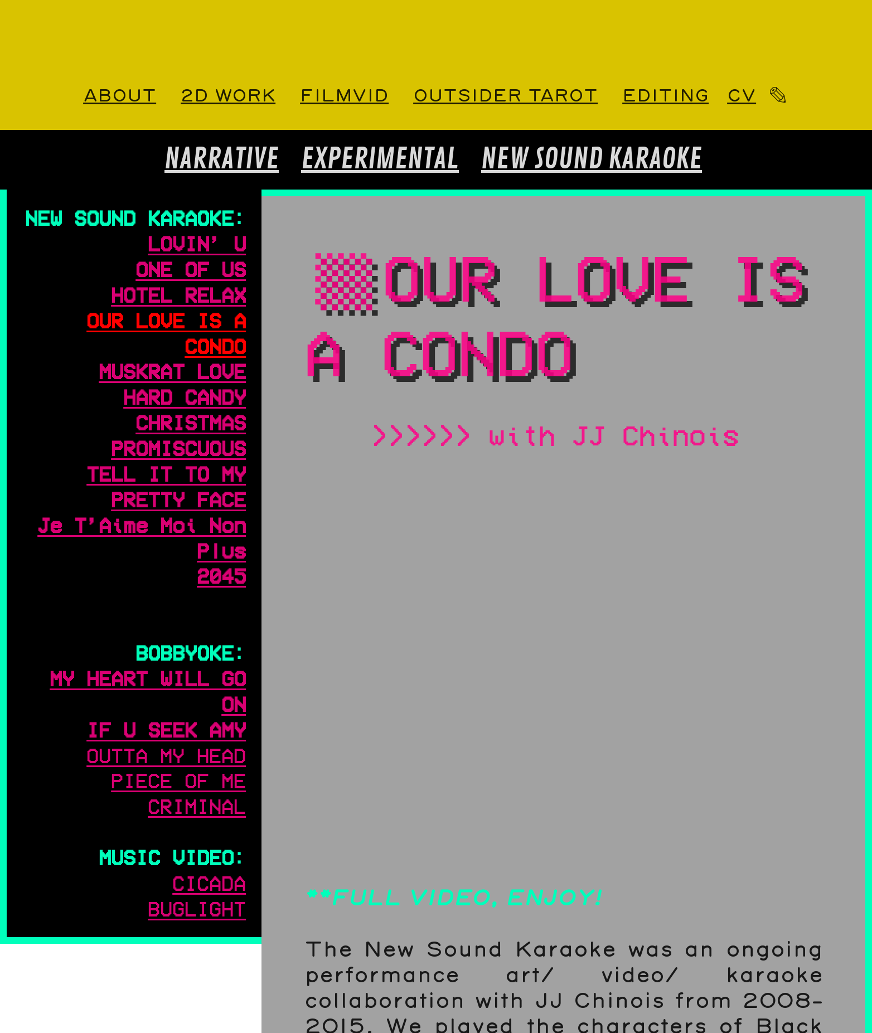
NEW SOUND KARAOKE (591, 159)
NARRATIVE (221, 159)
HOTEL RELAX (178, 294)
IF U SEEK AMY (166, 729)
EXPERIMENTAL (380, 159)
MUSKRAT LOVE (172, 370)
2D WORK (228, 96)
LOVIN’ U (197, 243)
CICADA (209, 882)
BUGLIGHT (197, 908)
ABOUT (119, 96)
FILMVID (344, 96)
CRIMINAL (197, 805)
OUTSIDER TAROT (505, 96)
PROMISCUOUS (178, 447)
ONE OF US (190, 268)
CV (741, 96)
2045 (221, 575)
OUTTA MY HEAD (166, 754)
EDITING (665, 96)
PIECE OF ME (178, 779)
